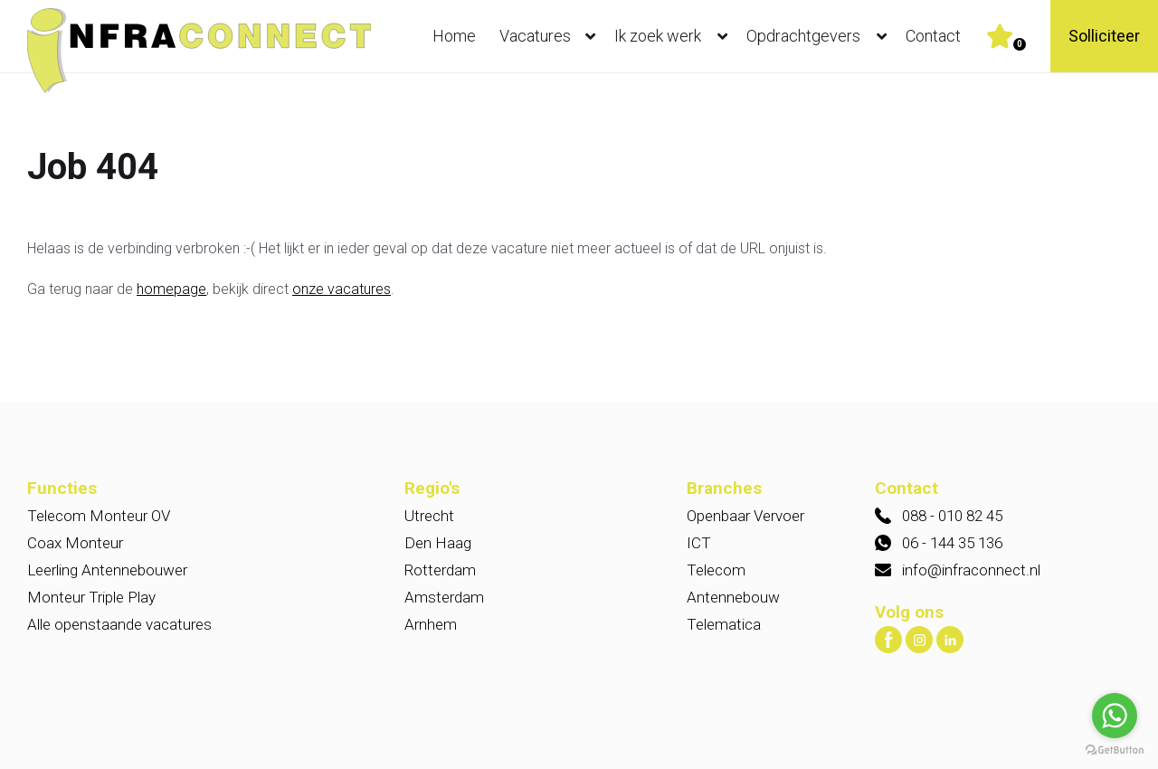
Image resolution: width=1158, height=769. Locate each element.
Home (454, 35)
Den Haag (437, 543)
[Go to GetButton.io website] (1115, 750)
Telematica (724, 624)
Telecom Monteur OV (98, 516)
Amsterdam (444, 597)
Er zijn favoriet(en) (1019, 44)
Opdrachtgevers (820, 36)
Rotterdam (440, 570)
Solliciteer (1104, 35)
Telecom (716, 570)
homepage (171, 289)
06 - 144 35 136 (952, 543)
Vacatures (551, 36)
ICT (699, 543)
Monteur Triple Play (91, 597)
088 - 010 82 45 (952, 516)
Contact (933, 35)
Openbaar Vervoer (745, 516)
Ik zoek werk (675, 36)
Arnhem (430, 624)
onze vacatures (341, 289)
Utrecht (429, 516)
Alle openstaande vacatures (119, 624)
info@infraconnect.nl (971, 570)
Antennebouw (733, 597)
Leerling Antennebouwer (107, 570)
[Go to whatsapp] (1114, 715)
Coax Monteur (75, 543)
